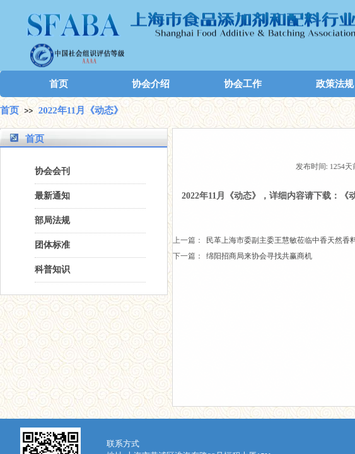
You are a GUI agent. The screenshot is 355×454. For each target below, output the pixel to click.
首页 (58, 84)
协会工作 (243, 84)
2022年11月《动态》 (80, 110)
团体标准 (52, 245)
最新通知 (52, 196)
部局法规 (52, 220)
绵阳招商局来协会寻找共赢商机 (242, 256)
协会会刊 (52, 171)
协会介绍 (151, 84)
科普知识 (52, 269)
